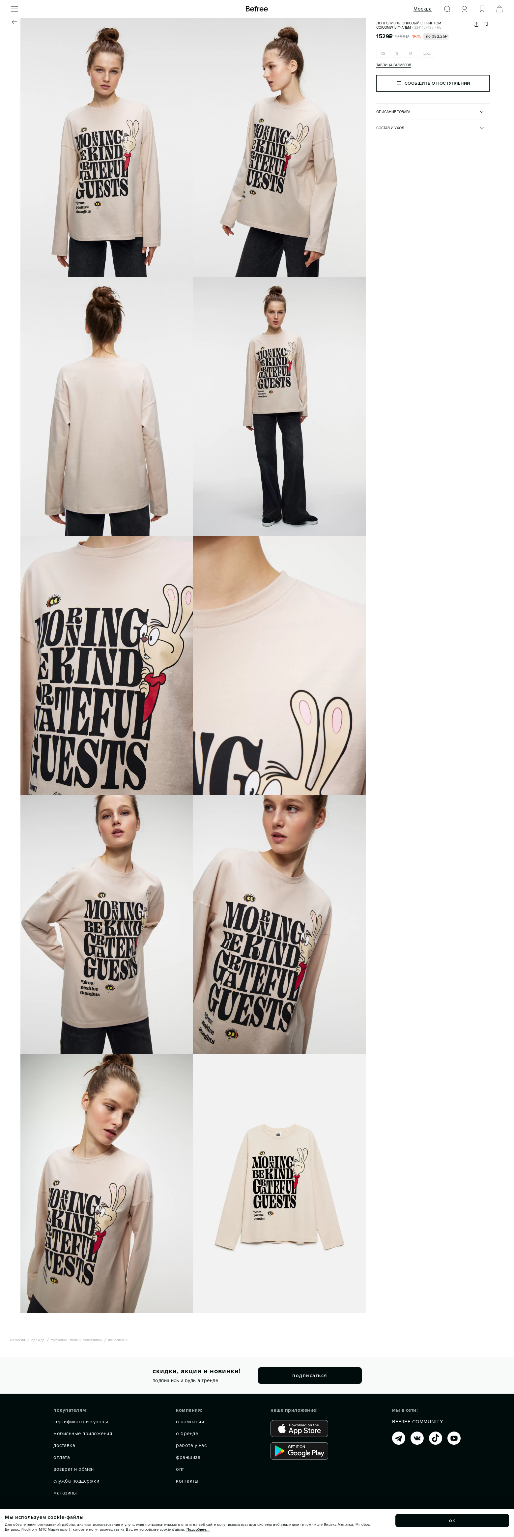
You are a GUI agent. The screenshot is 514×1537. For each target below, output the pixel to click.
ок (452, 1520)
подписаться (309, 1375)
